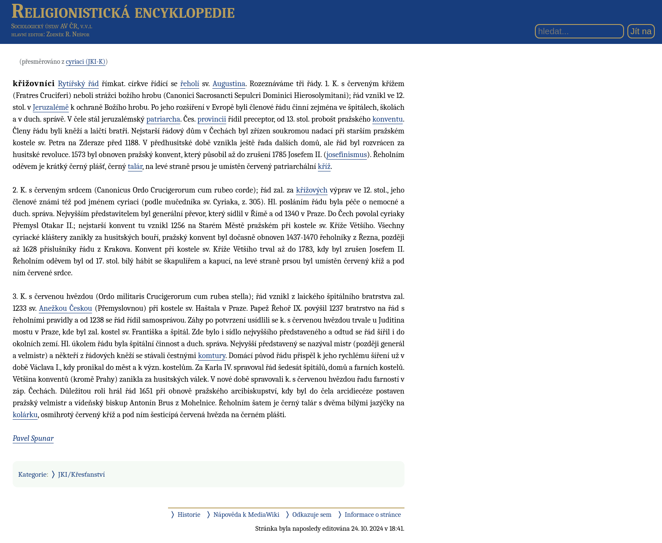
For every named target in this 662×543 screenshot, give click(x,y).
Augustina (228, 83)
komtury (211, 355)
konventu (387, 119)
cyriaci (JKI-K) (85, 61)
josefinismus (346, 154)
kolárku (25, 414)
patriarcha (163, 119)
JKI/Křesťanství (81, 474)
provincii (212, 119)
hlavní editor (27, 34)
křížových (311, 190)
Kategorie (32, 474)
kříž (324, 166)
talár (135, 166)
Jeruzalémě (51, 107)
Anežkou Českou (65, 308)
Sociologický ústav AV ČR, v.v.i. (51, 26)
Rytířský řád (78, 83)
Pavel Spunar (33, 438)
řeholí (189, 83)
